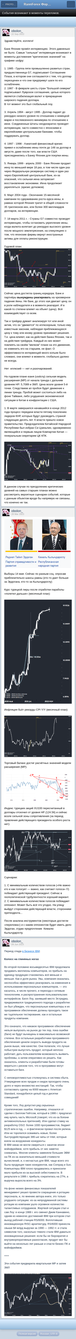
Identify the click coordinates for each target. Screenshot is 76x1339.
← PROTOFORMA (9, 4)
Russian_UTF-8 (48, 1333)
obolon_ (17, 31)
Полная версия (27, 1333)
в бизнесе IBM (31, 951)
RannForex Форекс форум (38, 4)
